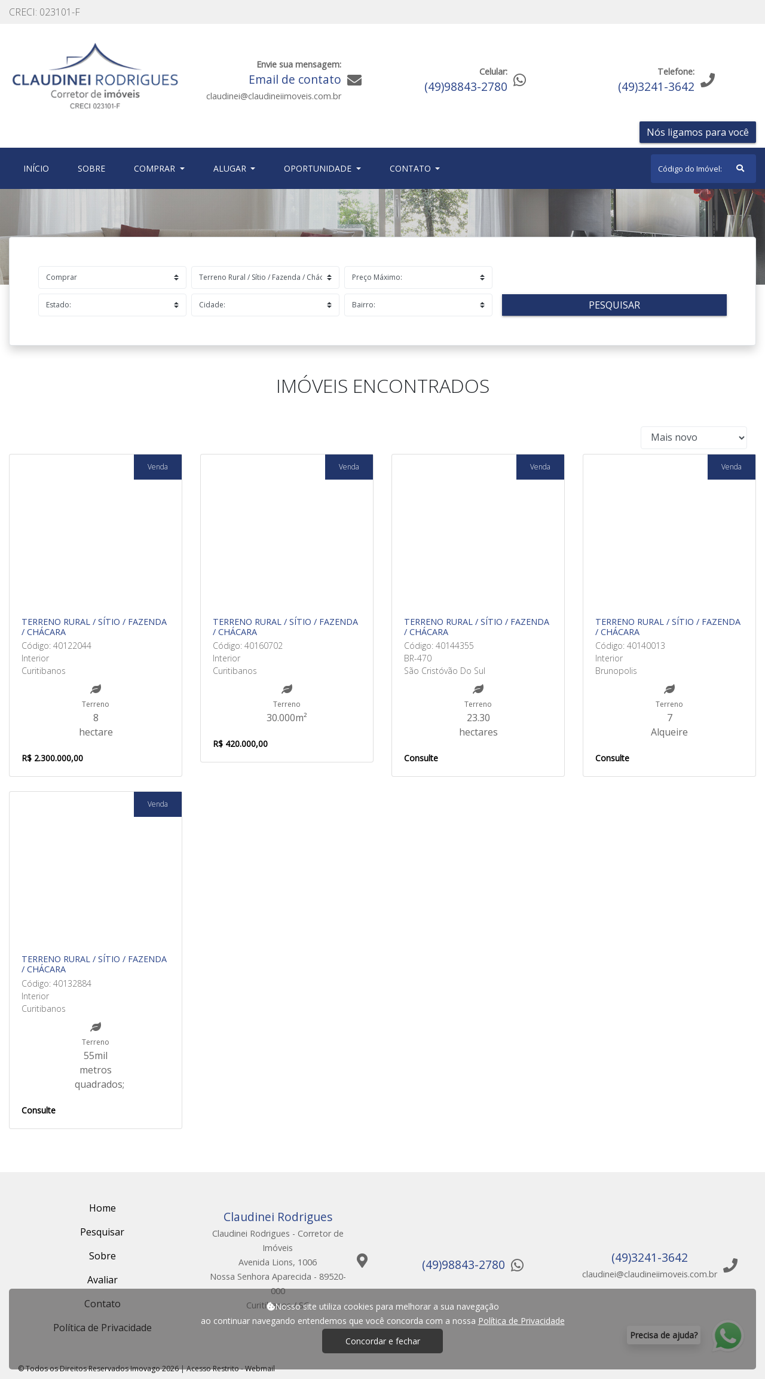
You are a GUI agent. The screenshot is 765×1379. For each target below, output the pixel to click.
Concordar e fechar (382, 1341)
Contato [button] (411, 168)
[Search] (703, 168)
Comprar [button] (156, 168)
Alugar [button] (231, 168)
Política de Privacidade (521, 1320)
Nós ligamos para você (698, 132)
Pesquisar (614, 305)
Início (38, 167)
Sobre (94, 167)
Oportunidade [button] (319, 168)
